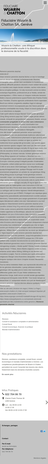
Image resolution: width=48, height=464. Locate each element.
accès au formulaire (9, 446)
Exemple (3, 161)
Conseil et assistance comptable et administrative (20, 322)
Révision (5, 319)
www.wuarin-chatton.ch (8, 291)
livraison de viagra (20, 288)
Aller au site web (6, 288)
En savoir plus (7, 374)
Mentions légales (40, 458)
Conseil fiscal (7, 324)
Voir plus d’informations (16, 214)
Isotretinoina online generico (24, 302)
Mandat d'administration (11, 330)
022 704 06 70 (7, 452)
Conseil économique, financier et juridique (17, 327)
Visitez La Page (34, 288)
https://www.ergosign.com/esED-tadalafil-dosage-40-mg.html (22, 296)
